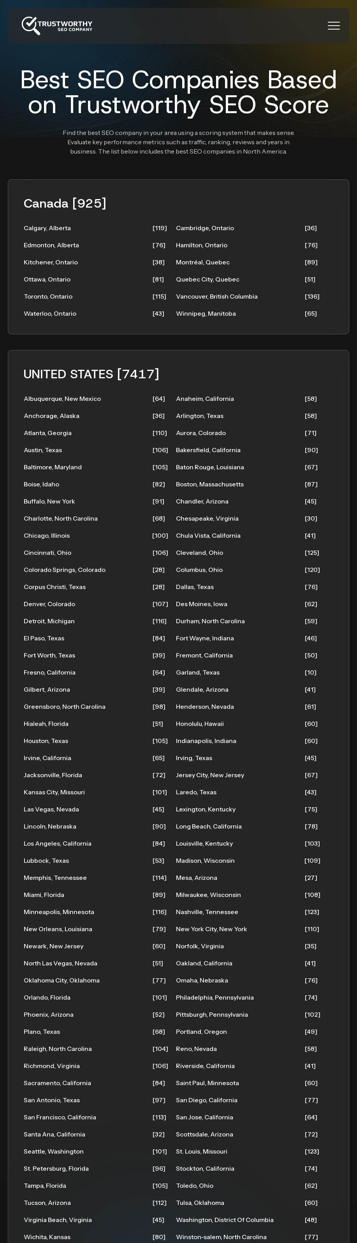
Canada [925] (67, 205)
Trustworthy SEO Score (197, 104)
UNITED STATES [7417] (93, 354)
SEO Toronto (195, 1233)
